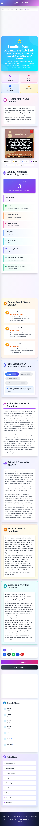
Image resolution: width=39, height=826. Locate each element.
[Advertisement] (19, 24)
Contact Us (34, 816)
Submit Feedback (19, 667)
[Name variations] (25, 161)
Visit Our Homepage (19, 662)
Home (3, 9)
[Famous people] (16, 161)
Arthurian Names (19, 9)
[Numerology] (6, 161)
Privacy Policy (16, 816)
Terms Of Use (5, 816)
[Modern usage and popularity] (19, 165)
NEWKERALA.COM (23, 820)
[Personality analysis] (10, 165)
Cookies (26, 816)
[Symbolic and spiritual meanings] (29, 165)
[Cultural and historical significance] (34, 161)
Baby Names (10, 9)
